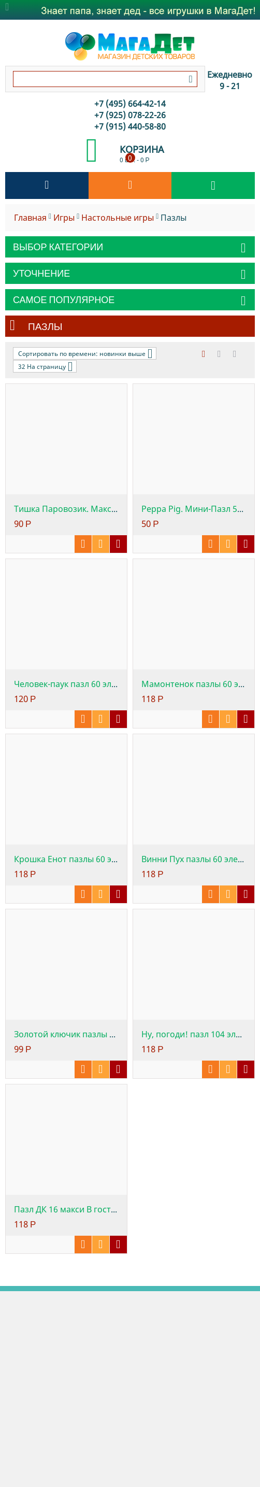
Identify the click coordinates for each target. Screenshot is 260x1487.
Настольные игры (117, 217)
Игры (64, 217)
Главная (30, 217)
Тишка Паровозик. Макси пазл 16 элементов (104, 508)
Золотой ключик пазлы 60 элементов (89, 1034)
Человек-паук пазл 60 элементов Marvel (94, 684)
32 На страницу (45, 366)
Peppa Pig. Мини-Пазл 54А (194, 508)
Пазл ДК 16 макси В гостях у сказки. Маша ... (102, 1209)
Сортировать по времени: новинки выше (85, 353)
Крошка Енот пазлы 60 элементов (82, 859)
